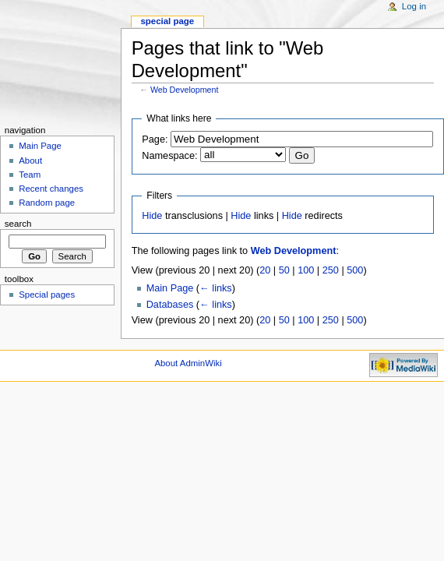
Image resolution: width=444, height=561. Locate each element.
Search (18, 223)
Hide (152, 215)
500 (355, 270)
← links (215, 288)
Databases (170, 304)
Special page (167, 21)
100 (306, 270)
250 (330, 270)
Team (30, 174)
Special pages (47, 294)
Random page (47, 202)
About (30, 160)
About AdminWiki (187, 363)
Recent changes (51, 188)
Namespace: (169, 155)
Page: (154, 139)
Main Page (170, 288)
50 (284, 270)
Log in (414, 6)
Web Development (184, 89)
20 (264, 270)
